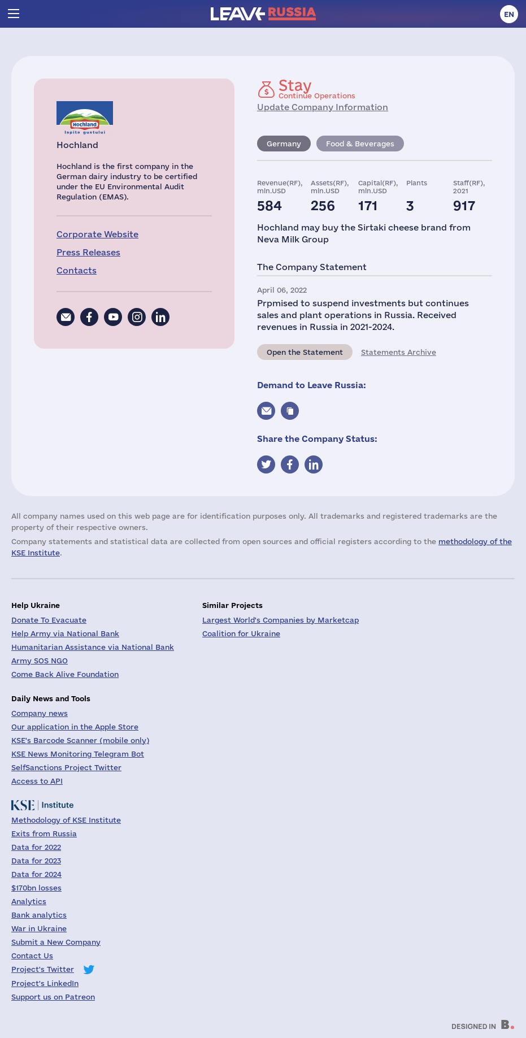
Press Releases (88, 252)
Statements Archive (398, 352)
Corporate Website (97, 234)
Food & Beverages (360, 143)
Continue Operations (317, 89)
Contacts (76, 270)
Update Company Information (322, 107)
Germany (284, 143)
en (509, 14)
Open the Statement (305, 352)
